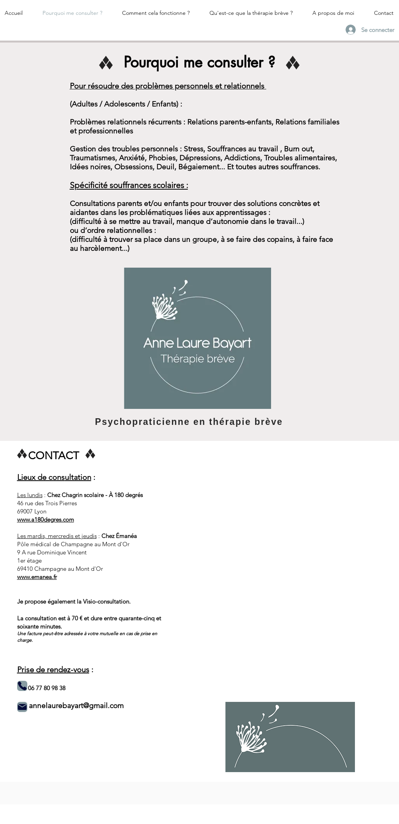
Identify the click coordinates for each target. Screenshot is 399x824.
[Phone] (22, 686)
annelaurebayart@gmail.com (76, 705)
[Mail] (22, 707)
